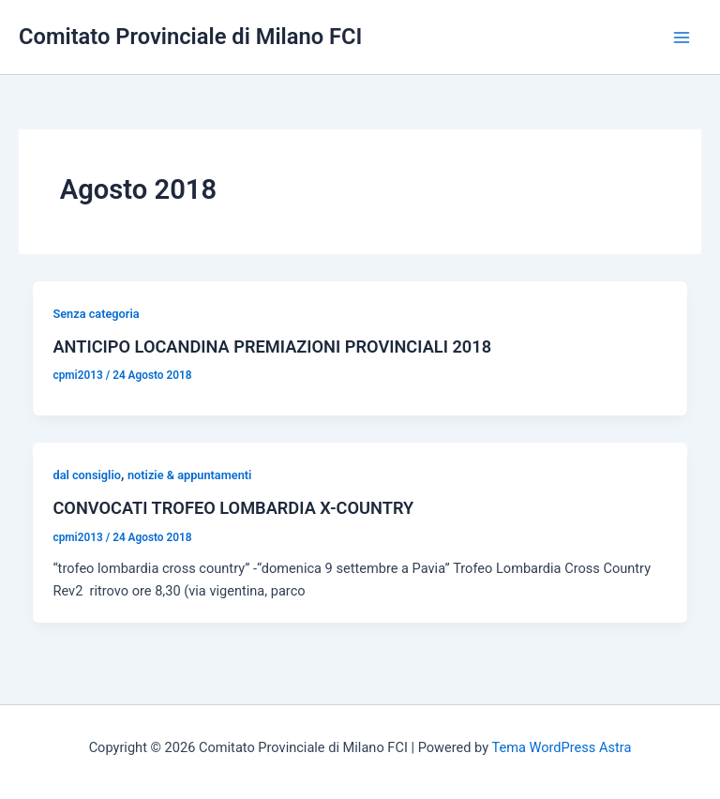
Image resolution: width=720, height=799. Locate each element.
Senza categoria (95, 314)
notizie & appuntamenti (189, 475)
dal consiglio (86, 475)
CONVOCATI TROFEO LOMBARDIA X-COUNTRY (232, 508)
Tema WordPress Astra (561, 747)
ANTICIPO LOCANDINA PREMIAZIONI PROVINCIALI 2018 (271, 346)
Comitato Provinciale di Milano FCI (190, 36)
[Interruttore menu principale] (681, 37)
